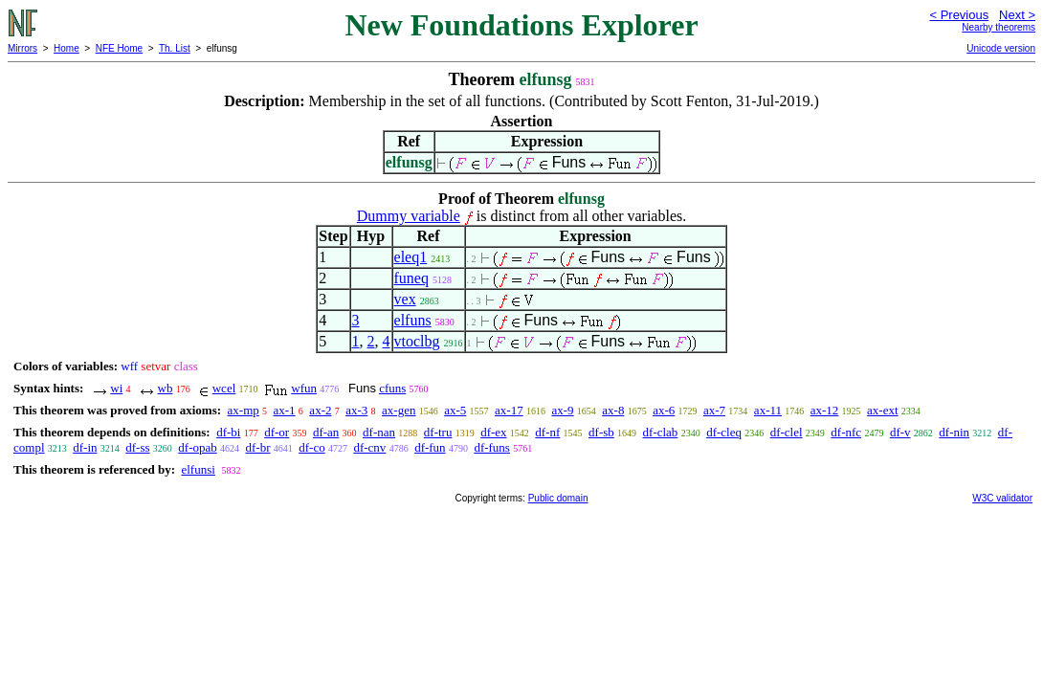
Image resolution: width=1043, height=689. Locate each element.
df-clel (786, 432)
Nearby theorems (998, 27)
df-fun (430, 447)
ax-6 (664, 410)
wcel (224, 388)
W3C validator (1002, 498)
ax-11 (768, 410)
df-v (900, 432)
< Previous (958, 15)
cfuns (392, 388)
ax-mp (243, 410)
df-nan (379, 432)
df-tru (438, 432)
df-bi (228, 432)
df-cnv (369, 447)
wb (165, 388)
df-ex (493, 432)
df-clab (660, 432)
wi (116, 388)
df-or (276, 432)
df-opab (197, 447)
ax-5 (455, 410)
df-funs (492, 447)
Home (66, 48)
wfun (304, 388)
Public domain (558, 498)
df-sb (601, 432)
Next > (1017, 15)
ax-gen (398, 410)
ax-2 (320, 410)
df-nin (954, 432)
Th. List (174, 48)
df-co (311, 447)
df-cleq (724, 432)
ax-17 (509, 410)
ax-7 (714, 410)
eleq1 (411, 257)
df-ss (137, 447)
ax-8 (613, 410)
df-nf (547, 432)
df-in (85, 447)
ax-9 (562, 410)
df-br (258, 447)
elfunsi (197, 469)
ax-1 (285, 410)
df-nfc (846, 432)
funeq (411, 278)
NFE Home (119, 48)
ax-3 (356, 410)
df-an (326, 432)
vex (405, 299)
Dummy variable (408, 216)
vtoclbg (417, 341)
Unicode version (1000, 48)
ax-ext (882, 410)
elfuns (413, 320)
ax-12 (824, 410)
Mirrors (22, 48)
